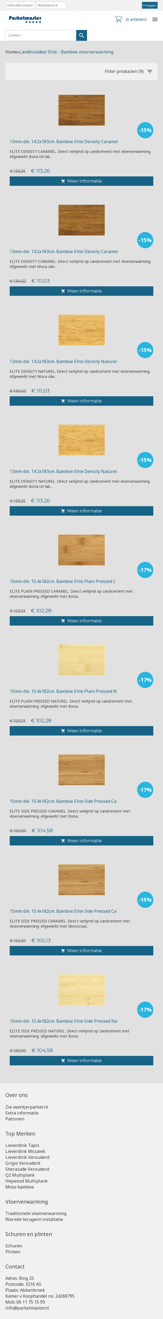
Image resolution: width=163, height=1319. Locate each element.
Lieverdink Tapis (22, 1145)
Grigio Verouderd (22, 1163)
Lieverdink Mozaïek (25, 1151)
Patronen (14, 1119)
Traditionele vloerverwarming (35, 1213)
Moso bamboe (19, 1187)
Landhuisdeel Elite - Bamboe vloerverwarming (66, 52)
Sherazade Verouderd (27, 1169)
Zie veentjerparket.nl (26, 1107)
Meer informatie (81, 181)
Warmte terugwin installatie (34, 1219)
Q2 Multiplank (20, 1175)
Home (11, 52)
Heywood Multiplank (26, 1181)
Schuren (13, 1246)
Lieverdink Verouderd (27, 1157)
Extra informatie (22, 1113)
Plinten (12, 1252)
